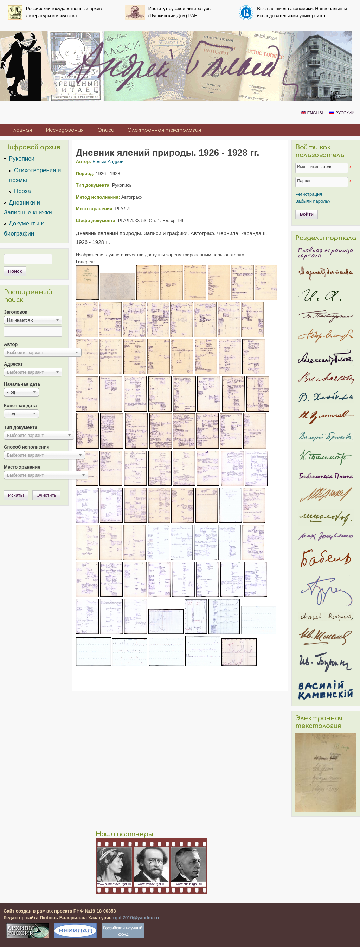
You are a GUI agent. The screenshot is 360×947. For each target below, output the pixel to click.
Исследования (65, 130)
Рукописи (21, 158)
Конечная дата (20, 405)
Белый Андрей (107, 161)
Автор (11, 344)
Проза (22, 191)
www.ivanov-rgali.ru (151, 884)
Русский (341, 113)
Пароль (304, 180)
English (313, 113)
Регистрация (308, 194)
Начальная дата (22, 384)
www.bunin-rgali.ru (189, 884)
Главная (21, 130)
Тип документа (20, 427)
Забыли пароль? (312, 201)
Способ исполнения (26, 447)
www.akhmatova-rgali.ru (114, 884)
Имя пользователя (314, 166)
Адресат (13, 364)
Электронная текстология (164, 130)
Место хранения (22, 467)
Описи (105, 130)
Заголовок (15, 312)
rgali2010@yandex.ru (136, 917)
